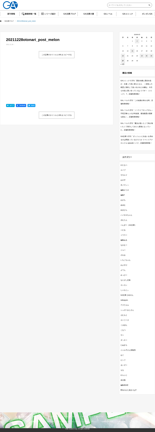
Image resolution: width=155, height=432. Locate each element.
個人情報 (122, 421)
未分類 (123, 380)
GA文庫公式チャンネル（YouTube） (42, 421)
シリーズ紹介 (50, 14)
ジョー (123, 250)
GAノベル (108, 14)
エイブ (123, 170)
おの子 (123, 180)
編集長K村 (124, 385)
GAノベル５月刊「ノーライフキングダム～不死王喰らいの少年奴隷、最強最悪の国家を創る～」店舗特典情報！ (137, 113)
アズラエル (125, 305)
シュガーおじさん (127, 310)
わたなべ (124, 165)
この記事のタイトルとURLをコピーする (57, 55)
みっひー (124, 275)
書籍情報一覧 (30, 14)
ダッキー (124, 340)
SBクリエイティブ (16, 421)
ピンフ (123, 360)
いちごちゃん (126, 260)
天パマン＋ (125, 185)
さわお (123, 255)
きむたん (124, 220)
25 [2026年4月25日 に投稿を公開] (146, 56)
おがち (123, 200)
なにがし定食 (126, 280)
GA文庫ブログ (69, 14)
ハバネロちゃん (126, 215)
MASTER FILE (107, 421)
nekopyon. (124, 300)
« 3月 (122, 64)
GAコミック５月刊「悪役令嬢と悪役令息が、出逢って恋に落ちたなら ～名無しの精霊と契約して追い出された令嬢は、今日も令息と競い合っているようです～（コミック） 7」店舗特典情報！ (136, 87)
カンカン (124, 285)
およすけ (124, 265)
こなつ (123, 330)
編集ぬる (124, 240)
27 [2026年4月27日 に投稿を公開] (123, 60)
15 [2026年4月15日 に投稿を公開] (132, 51)
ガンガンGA (147, 14)
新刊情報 (11, 14)
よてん (123, 270)
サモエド (124, 175)
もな (122, 370)
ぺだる (123, 230)
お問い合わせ (136, 421)
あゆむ (123, 205)
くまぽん (124, 325)
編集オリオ (125, 190)
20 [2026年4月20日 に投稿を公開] (123, 56)
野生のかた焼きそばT (129, 390)
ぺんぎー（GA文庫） (128, 225)
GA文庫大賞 (88, 14)
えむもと (124, 315)
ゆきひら (124, 210)
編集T (123, 195)
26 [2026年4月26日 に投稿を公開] (151, 56)
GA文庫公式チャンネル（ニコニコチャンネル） (79, 421)
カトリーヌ (125, 320)
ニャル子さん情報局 (128, 350)
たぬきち (124, 345)
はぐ (122, 355)
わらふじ (124, 375)
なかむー (124, 245)
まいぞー (124, 365)
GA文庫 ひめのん (127, 295)
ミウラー (124, 235)
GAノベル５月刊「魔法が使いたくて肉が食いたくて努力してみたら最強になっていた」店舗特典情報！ (137, 126)
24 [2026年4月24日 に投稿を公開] (142, 56)
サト (122, 335)
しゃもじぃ (125, 290)
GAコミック (127, 14)
